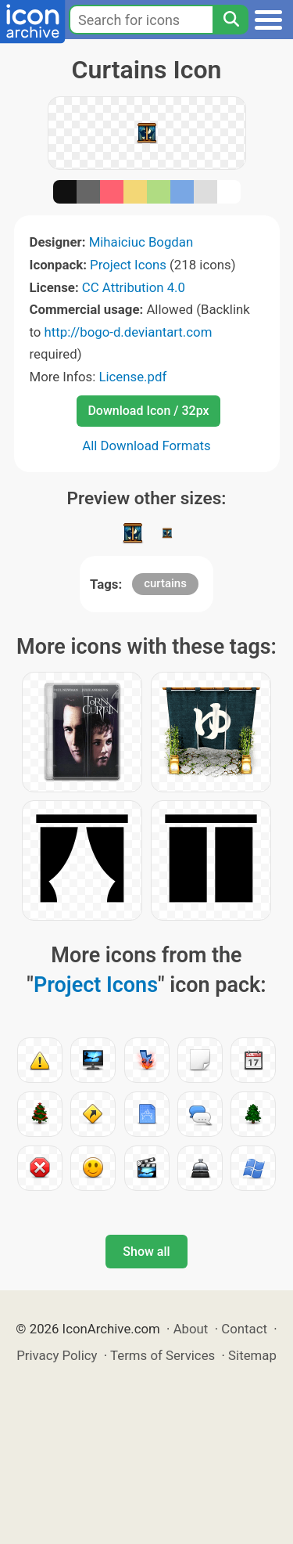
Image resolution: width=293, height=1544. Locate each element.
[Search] (230, 19)
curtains (165, 583)
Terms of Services (162, 1355)
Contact (244, 1329)
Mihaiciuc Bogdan (141, 242)
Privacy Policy (56, 1355)
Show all (146, 1251)
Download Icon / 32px (148, 410)
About (191, 1329)
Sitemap (252, 1355)
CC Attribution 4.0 (133, 287)
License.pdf (132, 376)
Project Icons (128, 264)
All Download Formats (146, 445)
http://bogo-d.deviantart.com (129, 332)
